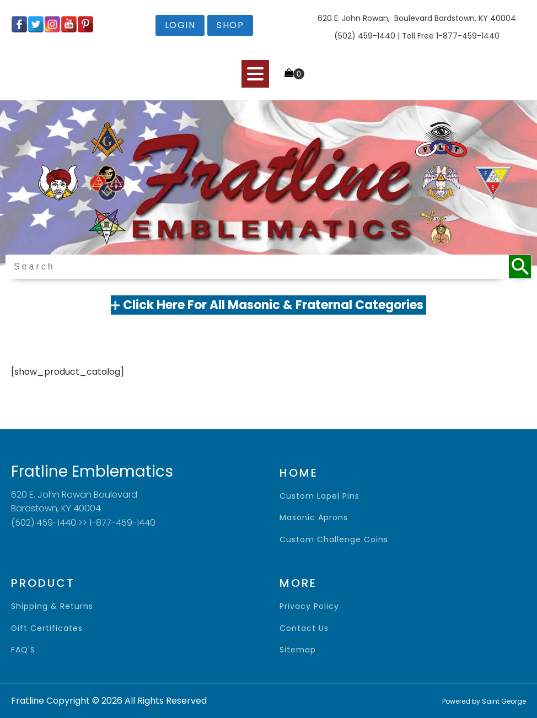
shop (230, 25)
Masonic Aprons (314, 518)
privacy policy (309, 606)
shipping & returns (52, 606)
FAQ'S (23, 650)
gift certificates (47, 628)
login (180, 25)
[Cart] (294, 74)
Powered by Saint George (484, 701)
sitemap (298, 650)
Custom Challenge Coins (334, 540)
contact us (304, 628)
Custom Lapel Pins (319, 496)
